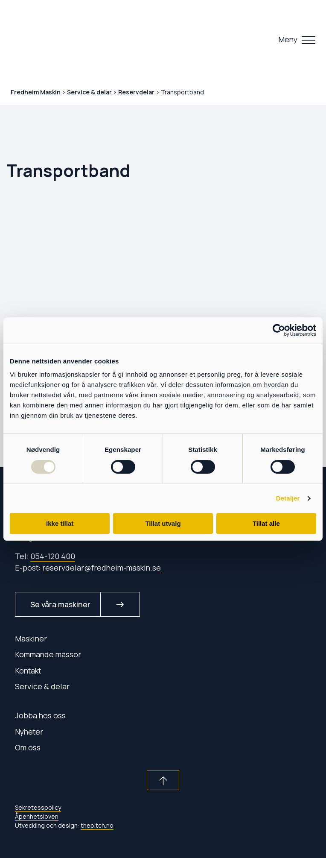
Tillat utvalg (162, 523)
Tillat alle (266, 523)
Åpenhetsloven (36, 816)
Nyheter (29, 731)
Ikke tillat (59, 523)
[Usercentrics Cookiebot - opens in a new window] (279, 330)
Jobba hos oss (40, 715)
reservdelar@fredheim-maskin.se (101, 567)
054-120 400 (52, 556)
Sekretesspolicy (38, 807)
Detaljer (288, 498)
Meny (287, 39)
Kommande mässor (48, 654)
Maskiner (31, 638)
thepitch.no (97, 825)
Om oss (28, 747)
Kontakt (28, 670)
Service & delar (42, 686)
